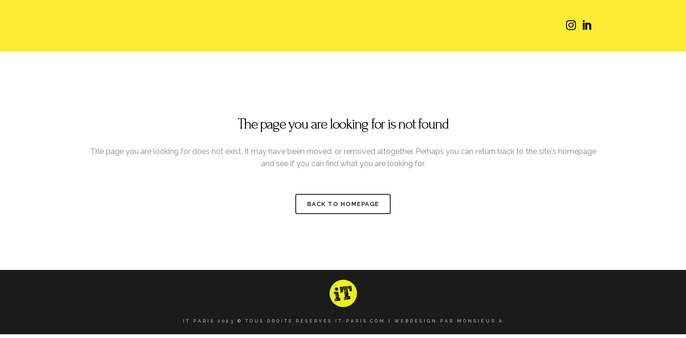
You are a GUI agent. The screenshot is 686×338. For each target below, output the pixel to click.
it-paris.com (360, 321)
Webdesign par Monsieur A (449, 321)
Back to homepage (343, 203)
